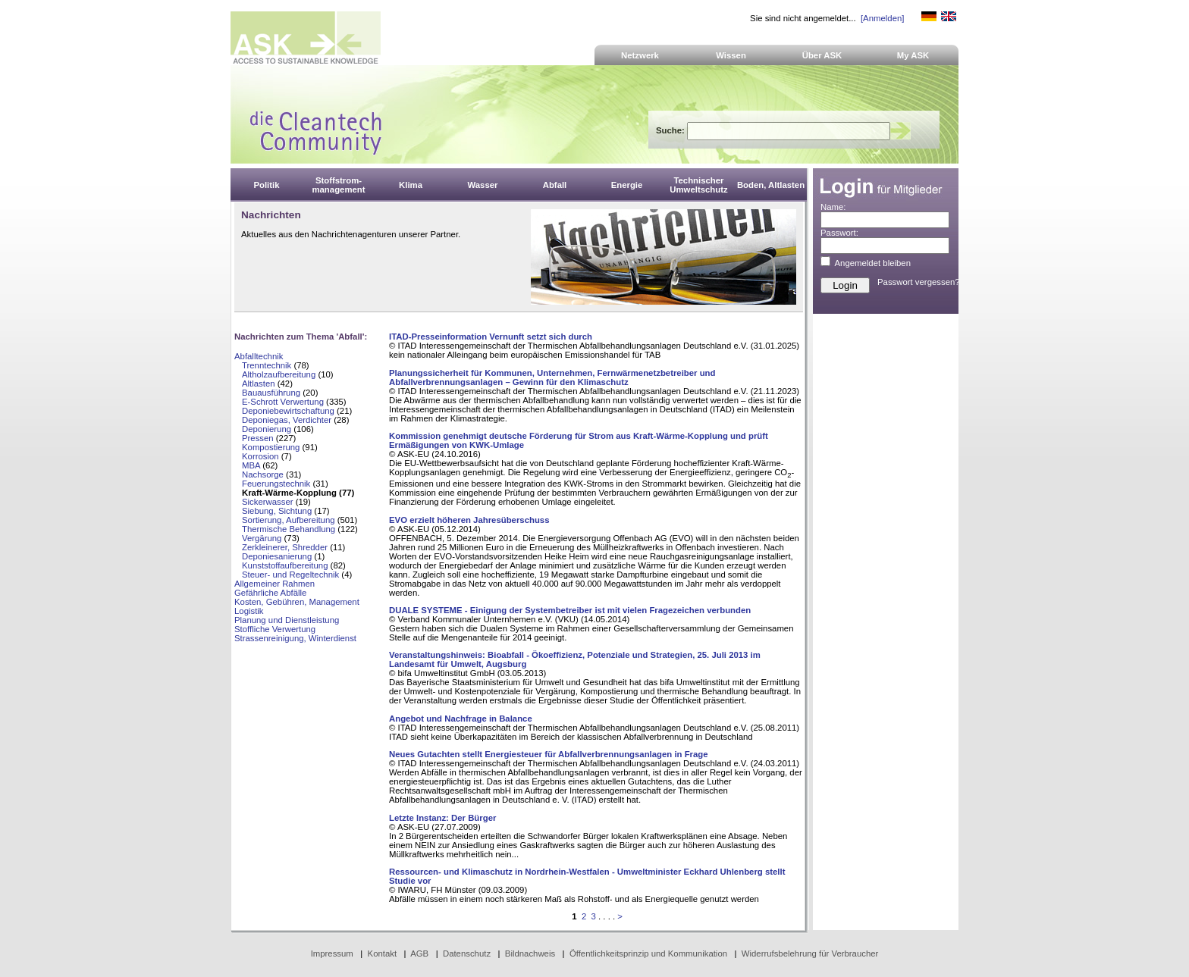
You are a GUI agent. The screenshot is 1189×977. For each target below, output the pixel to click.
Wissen (731, 55)
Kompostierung (271, 447)
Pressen (258, 438)
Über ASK (822, 55)
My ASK (913, 55)
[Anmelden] (882, 18)
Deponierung (266, 429)
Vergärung (261, 538)
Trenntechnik (266, 365)
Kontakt (382, 953)
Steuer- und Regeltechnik (291, 574)
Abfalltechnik (258, 356)
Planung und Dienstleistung (286, 620)
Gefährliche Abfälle (270, 592)
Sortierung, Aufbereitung (288, 520)
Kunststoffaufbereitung (285, 565)
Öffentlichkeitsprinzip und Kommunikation (648, 953)
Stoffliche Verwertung (274, 629)
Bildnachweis (530, 953)
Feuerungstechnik (276, 483)
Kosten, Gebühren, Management (296, 601)
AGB (419, 953)
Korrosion (260, 456)
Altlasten (258, 383)
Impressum (332, 953)
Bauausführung (271, 392)
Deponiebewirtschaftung (288, 410)
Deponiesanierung (277, 556)
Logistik (249, 610)
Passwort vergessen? (918, 282)
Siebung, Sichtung (277, 510)
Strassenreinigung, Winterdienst (295, 638)
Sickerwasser (267, 501)
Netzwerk (640, 55)
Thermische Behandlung (288, 529)
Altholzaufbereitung (278, 374)
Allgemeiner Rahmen (274, 583)
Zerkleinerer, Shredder (285, 547)
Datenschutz (467, 953)
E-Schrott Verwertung (283, 401)
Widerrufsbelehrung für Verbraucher (810, 953)
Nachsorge (263, 474)
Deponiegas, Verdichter (286, 419)
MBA (251, 465)
